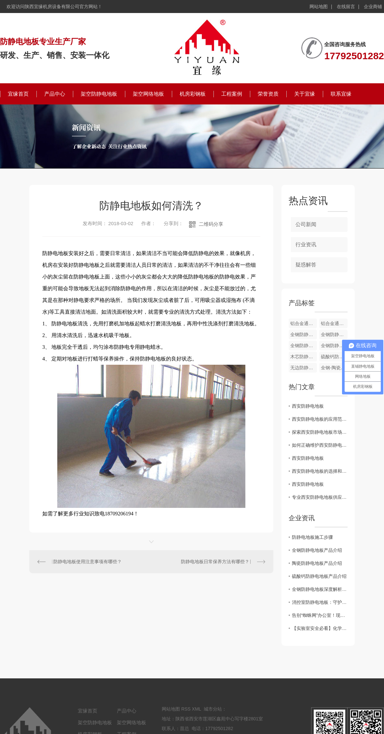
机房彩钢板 (193, 94)
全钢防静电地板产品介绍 (317, 550)
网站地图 (318, 6)
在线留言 (346, 6)
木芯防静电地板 (303, 356)
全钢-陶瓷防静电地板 (334, 367)
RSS (186, 709)
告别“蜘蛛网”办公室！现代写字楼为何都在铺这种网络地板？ (320, 615)
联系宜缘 (341, 94)
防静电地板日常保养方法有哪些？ (215, 561)
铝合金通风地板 (334, 323)
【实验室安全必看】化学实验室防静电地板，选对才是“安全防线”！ (320, 628)
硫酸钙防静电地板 (334, 356)
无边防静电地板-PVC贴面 (303, 367)
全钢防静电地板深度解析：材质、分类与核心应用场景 (320, 589)
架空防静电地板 (99, 94)
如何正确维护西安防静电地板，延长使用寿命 (320, 445)
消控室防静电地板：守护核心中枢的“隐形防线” (320, 602)
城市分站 (213, 709)
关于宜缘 (304, 94)
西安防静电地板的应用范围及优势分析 (320, 419)
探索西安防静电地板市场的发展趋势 (320, 432)
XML (196, 709)
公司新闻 (305, 224)
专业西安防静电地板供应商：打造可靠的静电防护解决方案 (320, 497)
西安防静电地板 (308, 406)
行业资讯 (305, 244)
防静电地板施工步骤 (312, 537)
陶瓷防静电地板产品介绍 (317, 563)
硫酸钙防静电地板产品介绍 (319, 576)
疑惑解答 (305, 264)
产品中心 (54, 94)
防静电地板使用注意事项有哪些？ (87, 561)
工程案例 (231, 94)
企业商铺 (373, 6)
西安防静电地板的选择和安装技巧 (320, 471)
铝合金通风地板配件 (303, 323)
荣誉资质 (268, 94)
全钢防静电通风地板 (303, 334)
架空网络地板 (148, 94)
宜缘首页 (18, 94)
